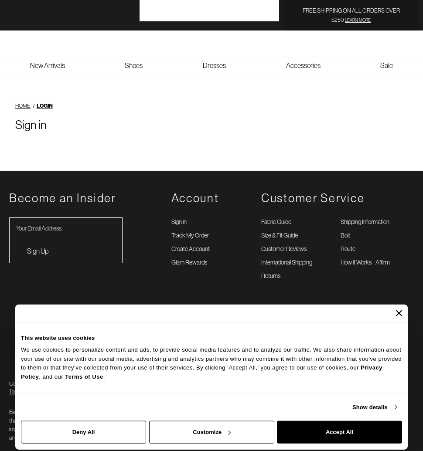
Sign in (179, 213)
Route (348, 240)
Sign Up (37, 241)
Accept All (339, 432)
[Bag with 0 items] (414, 34)
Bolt (345, 226)
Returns (270, 267)
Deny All (83, 432)
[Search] (379, 34)
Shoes (134, 56)
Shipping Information (365, 213)
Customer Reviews (284, 240)
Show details (370, 407)
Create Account (190, 240)
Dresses (214, 56)
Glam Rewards (189, 253)
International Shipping (286, 253)
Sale (386, 56)
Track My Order (190, 226)
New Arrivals (47, 56)
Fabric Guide (276, 213)
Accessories (303, 56)
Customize (212, 432)
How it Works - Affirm (365, 253)
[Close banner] (399, 313)
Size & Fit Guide (279, 226)
